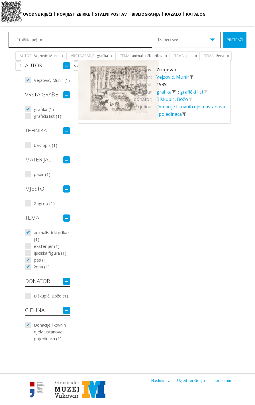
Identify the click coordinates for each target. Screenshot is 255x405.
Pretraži (235, 39)
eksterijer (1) (47, 246)
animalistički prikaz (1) (52, 236)
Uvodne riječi (37, 14)
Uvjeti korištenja (191, 380)
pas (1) (41, 260)
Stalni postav (111, 14)
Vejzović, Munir (173, 77)
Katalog (195, 14)
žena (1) (42, 267)
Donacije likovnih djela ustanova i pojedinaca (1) (50, 331)
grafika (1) (44, 109)
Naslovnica (160, 380)
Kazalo (173, 14)
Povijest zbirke (73, 14)
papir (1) (42, 174)
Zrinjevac (166, 69)
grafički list (192, 92)
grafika (164, 92)
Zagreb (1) (44, 203)
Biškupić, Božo (172, 99)
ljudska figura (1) (50, 253)
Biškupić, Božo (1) (51, 296)
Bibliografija (146, 14)
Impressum (221, 380)
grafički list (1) (47, 116)
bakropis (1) (45, 145)
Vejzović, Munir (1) (52, 80)
